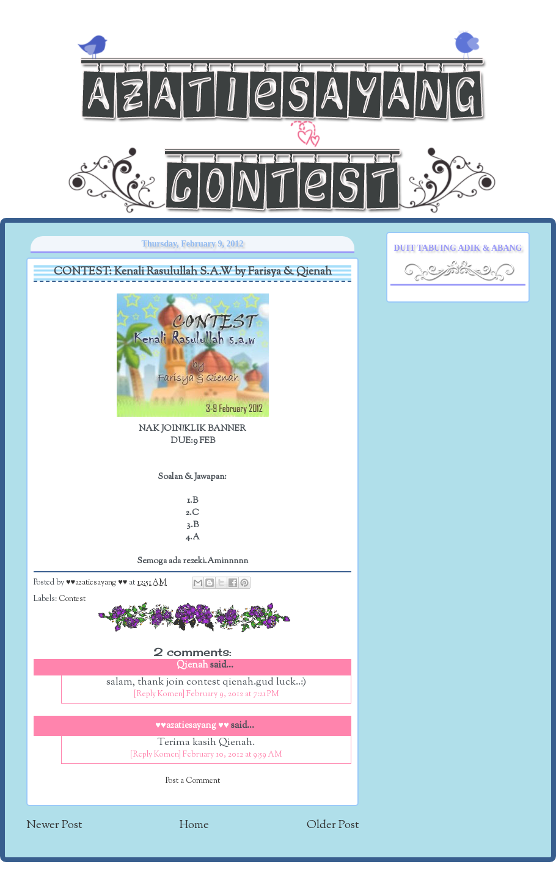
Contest (72, 599)
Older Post (333, 825)
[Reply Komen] (159, 694)
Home (194, 825)
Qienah (192, 665)
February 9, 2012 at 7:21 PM (232, 694)
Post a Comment (193, 781)
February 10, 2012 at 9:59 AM (232, 754)
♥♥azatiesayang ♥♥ (97, 582)
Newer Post (54, 825)
